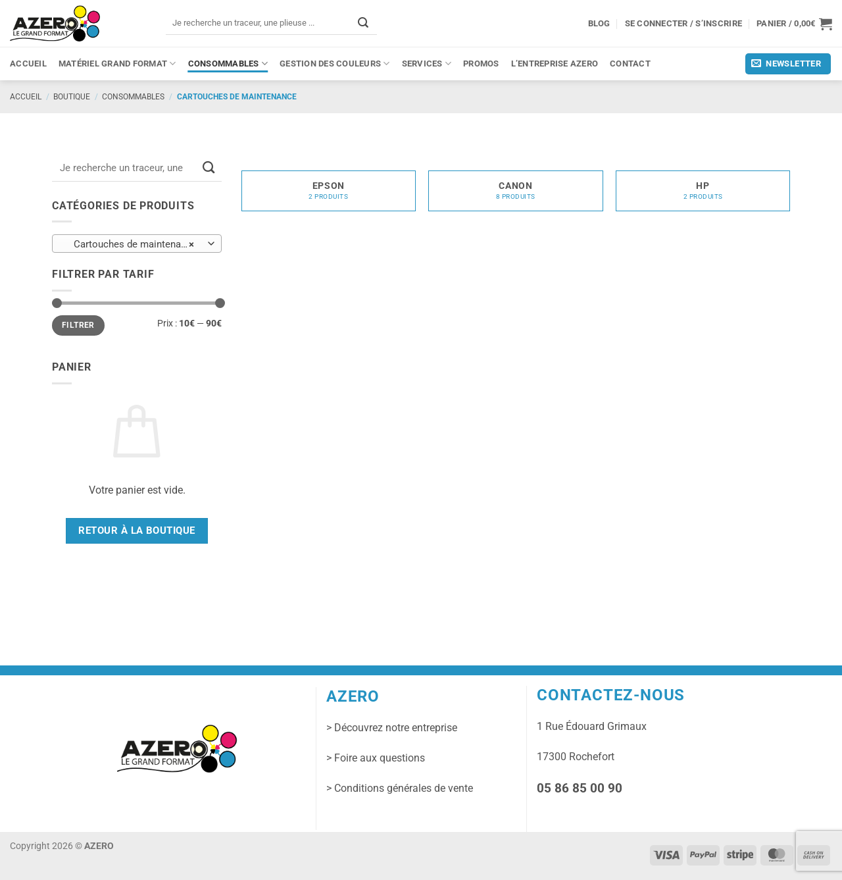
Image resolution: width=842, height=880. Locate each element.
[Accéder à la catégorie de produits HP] (703, 188)
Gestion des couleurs (335, 63)
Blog (599, 23)
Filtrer (78, 325)
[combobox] (137, 243)
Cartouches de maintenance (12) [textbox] (136, 244)
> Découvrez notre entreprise (391, 727)
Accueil (28, 63)
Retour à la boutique (136, 530)
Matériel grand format (117, 63)
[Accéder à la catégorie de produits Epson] (328, 188)
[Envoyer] (363, 23)
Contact (630, 63)
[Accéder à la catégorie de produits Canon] (515, 188)
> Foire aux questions (375, 758)
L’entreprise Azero (555, 63)
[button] (794, 23)
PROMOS (481, 63)
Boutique (71, 96)
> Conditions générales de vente (399, 788)
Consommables (228, 63)
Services (426, 63)
